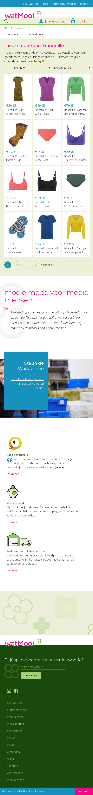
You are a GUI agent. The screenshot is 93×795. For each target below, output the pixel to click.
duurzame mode (17, 710)
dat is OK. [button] (84, 791)
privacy (11, 745)
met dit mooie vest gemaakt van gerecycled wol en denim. (27, 383)
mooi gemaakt (15, 717)
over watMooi (15, 703)
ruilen (10, 759)
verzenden (13, 752)
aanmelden (31, 675)
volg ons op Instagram (10, 691)
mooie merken (16, 724)
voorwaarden (15, 773)
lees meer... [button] (41, 791)
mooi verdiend (15, 780)
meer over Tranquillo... (34, 61)
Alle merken (34, 34)
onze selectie (14, 731)
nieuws (11, 738)
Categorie (10, 34)
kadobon (12, 766)
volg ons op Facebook (18, 691)
